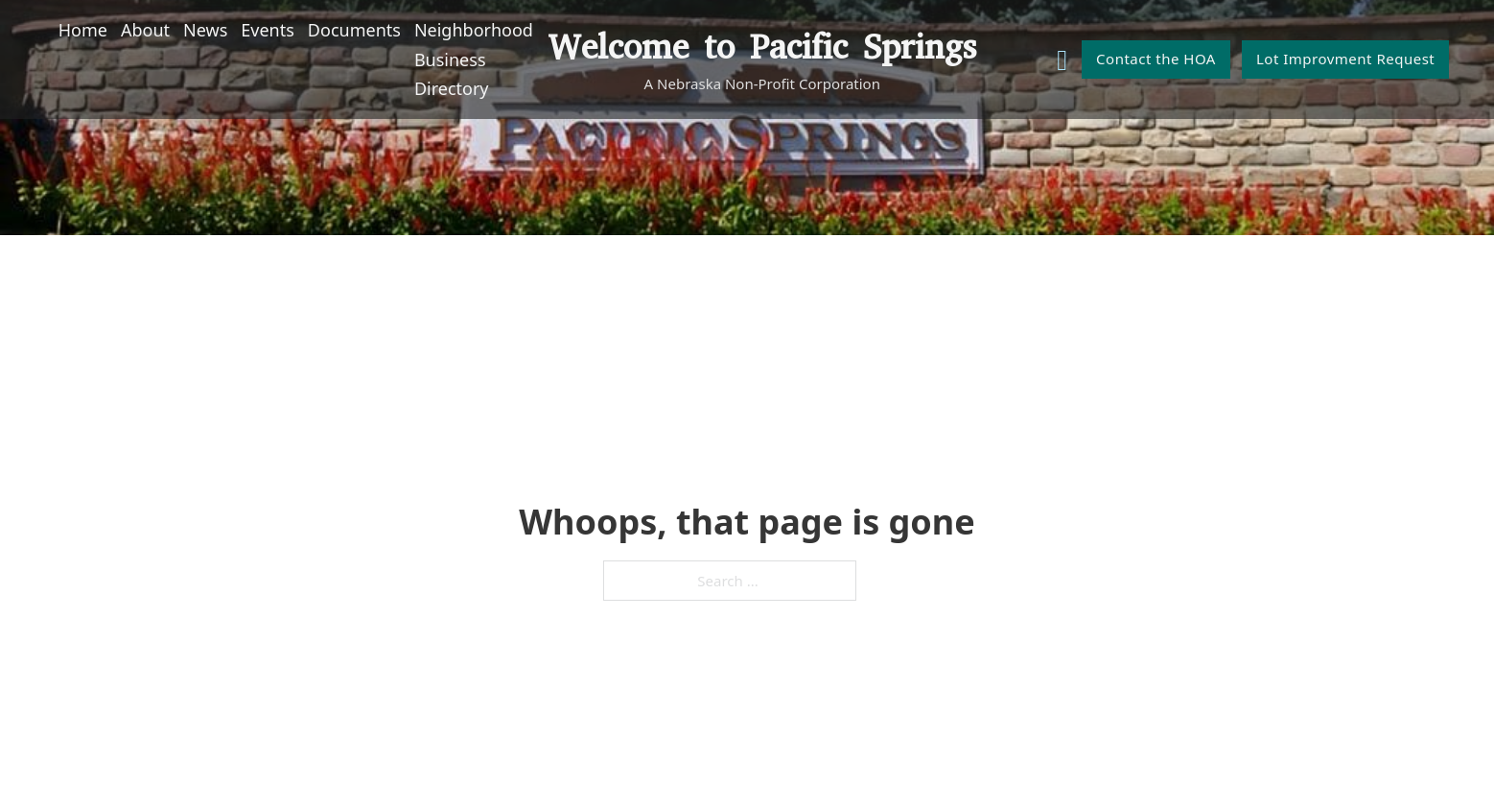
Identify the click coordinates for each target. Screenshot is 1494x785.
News (205, 29)
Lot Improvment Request (1345, 58)
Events (267, 29)
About (145, 29)
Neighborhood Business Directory (473, 59)
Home (82, 29)
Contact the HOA (1156, 58)
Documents (354, 29)
